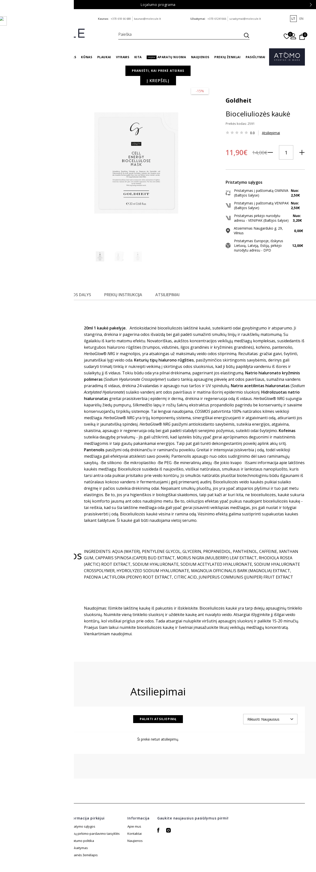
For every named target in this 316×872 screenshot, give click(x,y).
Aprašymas (23, 277)
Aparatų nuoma (166, 57)
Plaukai (104, 57)
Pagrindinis (189, 76)
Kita (138, 57)
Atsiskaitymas (77, 837)
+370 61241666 (216, 18)
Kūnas (86, 57)
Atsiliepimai (226, 130)
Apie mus (134, 808)
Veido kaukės (230, 76)
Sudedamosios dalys (71, 277)
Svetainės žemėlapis (82, 830)
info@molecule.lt (57, 18)
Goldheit (194, 98)
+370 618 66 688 (121, 18)
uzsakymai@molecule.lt (245, 18)
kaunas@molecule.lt (147, 18)
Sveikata (52, 57)
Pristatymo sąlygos (81, 808)
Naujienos (200, 57)
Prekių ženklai (227, 57)
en (301, 18)
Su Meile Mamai (25, 57)
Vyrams (122, 57)
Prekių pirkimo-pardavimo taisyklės (93, 816)
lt (293, 18)
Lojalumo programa (158, 4)
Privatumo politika (80, 823)
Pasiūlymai (255, 57)
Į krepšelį (259, 166)
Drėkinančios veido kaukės (267, 76)
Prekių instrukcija (127, 277)
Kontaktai (134, 816)
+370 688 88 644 (32, 18)
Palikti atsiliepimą (158, 701)
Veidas (70, 57)
